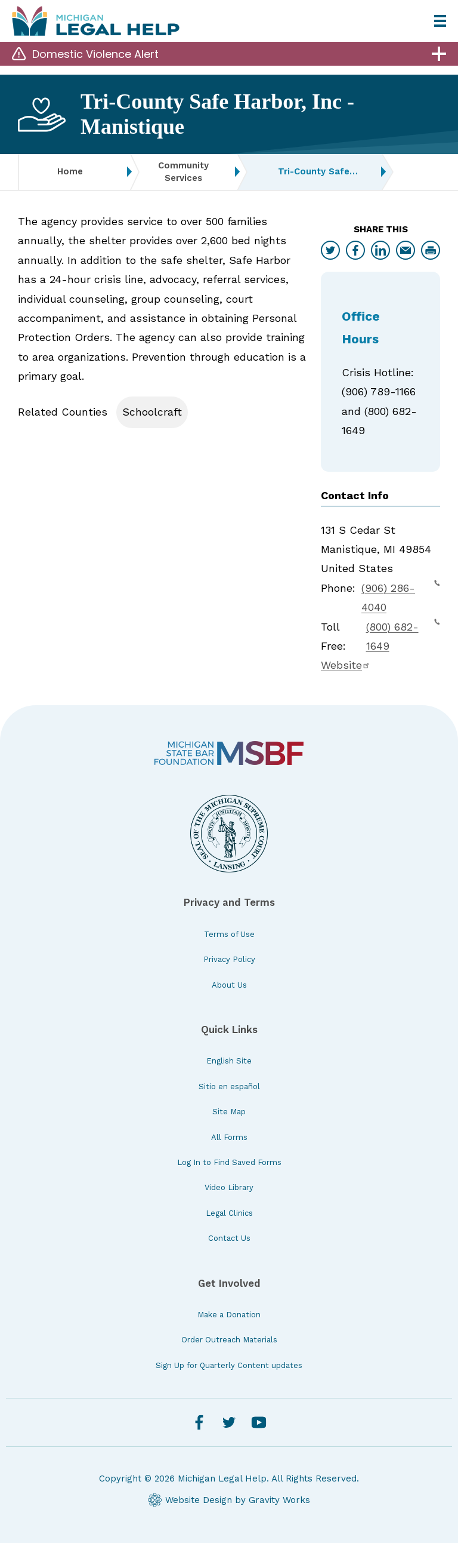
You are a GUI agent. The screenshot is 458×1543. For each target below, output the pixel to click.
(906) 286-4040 (400, 596)
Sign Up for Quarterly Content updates (229, 1365)
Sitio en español (229, 1086)
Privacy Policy (229, 959)
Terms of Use (229, 934)
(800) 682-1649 (403, 634)
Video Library (229, 1187)
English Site (229, 1060)
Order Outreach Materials (229, 1339)
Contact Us (229, 1238)
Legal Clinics (229, 1213)
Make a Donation (229, 1314)
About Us (229, 984)
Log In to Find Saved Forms (229, 1162)
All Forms (229, 1137)
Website (345, 665)
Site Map (229, 1111)
